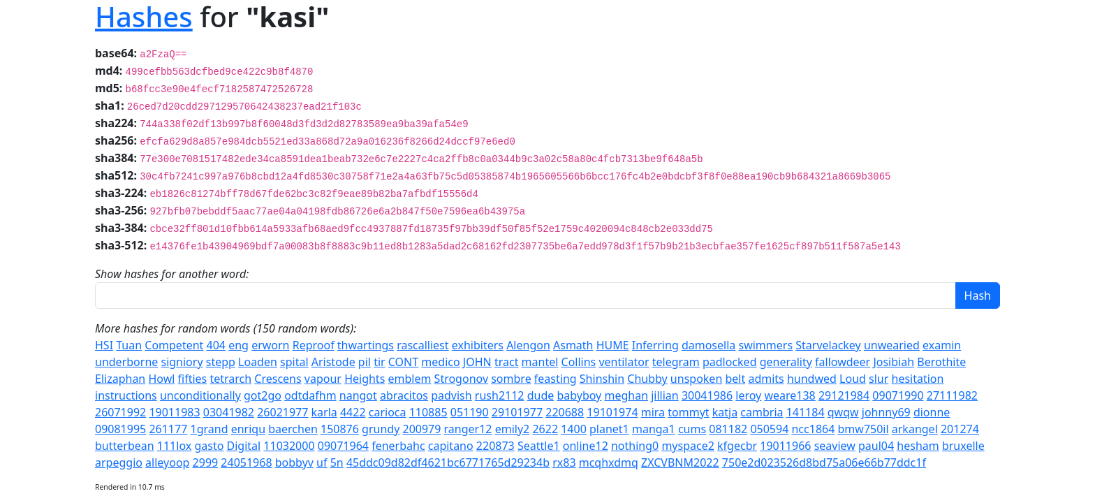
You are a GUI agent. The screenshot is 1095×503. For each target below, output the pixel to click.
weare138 (789, 395)
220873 (495, 445)
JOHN (477, 362)
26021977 (282, 412)
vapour (322, 378)
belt (735, 378)
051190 (469, 412)
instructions (126, 395)
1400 (574, 429)
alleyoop (167, 462)
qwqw (843, 412)
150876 (340, 429)
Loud (852, 378)
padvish (451, 395)
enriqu (248, 429)
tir (379, 362)
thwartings (365, 345)
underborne (126, 362)
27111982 (952, 395)
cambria (761, 412)
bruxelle (963, 445)
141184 (805, 412)
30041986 (707, 395)
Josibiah (893, 362)
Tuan (129, 345)
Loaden (257, 362)
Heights (364, 378)
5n (337, 462)
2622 (545, 429)
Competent (174, 345)
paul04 (876, 445)
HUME (612, 345)
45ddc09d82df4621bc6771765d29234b (448, 462)
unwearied (892, 345)
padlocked (730, 362)
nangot (358, 395)
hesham (918, 445)
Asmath (573, 345)
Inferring (655, 345)
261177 (168, 429)
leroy (748, 395)
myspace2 (687, 445)
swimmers (765, 345)
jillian (665, 395)
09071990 (897, 395)
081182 (728, 429)
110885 (428, 412)
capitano (450, 445)
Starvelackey (828, 345)
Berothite (941, 362)
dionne (931, 412)
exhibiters (478, 345)
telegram (676, 362)
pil (364, 362)
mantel (540, 362)
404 (216, 345)
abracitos (404, 395)
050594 (769, 429)
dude (540, 395)
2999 (206, 462)
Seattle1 (538, 445)
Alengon (528, 345)
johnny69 (886, 412)
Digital (244, 445)
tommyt (688, 412)
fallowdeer (842, 362)
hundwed (812, 378)
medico (440, 362)
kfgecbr (737, 445)
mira (653, 412)
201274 (960, 429)
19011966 (785, 445)
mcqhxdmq (608, 462)
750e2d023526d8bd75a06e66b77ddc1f (824, 462)
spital (294, 362)
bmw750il (863, 429)
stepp (220, 362)
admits (766, 378)
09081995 (120, 429)
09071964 (343, 445)
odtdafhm (310, 395)
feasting (555, 378)
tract (506, 362)
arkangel (915, 429)
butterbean (124, 445)
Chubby (647, 378)
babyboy (579, 395)
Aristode (333, 362)
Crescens (277, 378)
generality (786, 362)
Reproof (314, 345)
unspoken (696, 378)
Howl (161, 378)
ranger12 (468, 429)
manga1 (653, 429)
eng (238, 345)
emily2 (512, 429)
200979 (421, 429)
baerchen (293, 429)
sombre (511, 378)
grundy (380, 429)
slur (878, 378)
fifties (192, 378)
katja (724, 412)
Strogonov (461, 378)
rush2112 (499, 395)
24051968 (246, 462)
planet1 (609, 429)
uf (321, 462)
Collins (578, 362)
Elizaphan (120, 378)
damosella (708, 345)
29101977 (517, 412)
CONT (403, 362)
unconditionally (200, 395)
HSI (104, 345)
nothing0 (635, 445)
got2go (262, 395)
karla (324, 412)
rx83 (563, 462)
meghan (626, 395)
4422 (353, 412)
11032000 (288, 445)
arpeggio (118, 462)
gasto (208, 445)
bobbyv (294, 462)
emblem (409, 378)
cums (692, 429)
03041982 (228, 412)
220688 (564, 412)
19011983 (174, 412)
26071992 (120, 412)
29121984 (843, 395)
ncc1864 (813, 429)
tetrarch (230, 378)
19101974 (612, 412)
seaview (834, 445)
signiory (182, 362)
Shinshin (602, 378)
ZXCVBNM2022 (680, 462)
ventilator (623, 362)
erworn (270, 345)
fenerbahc (398, 445)
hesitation (918, 378)
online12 (585, 445)
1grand (209, 429)
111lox (174, 445)
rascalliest (422, 345)
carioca (387, 412)
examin (942, 345)
